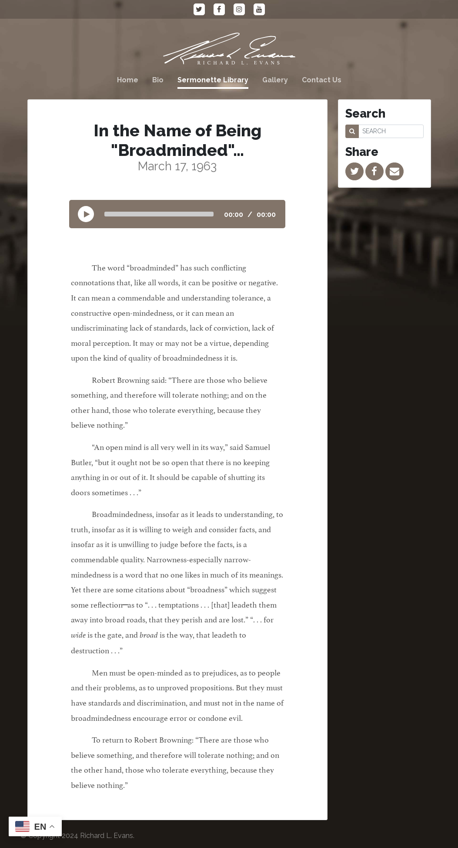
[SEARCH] (391, 131)
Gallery (275, 80)
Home (127, 80)
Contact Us (321, 80)
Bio (158, 80)
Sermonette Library (212, 80)
